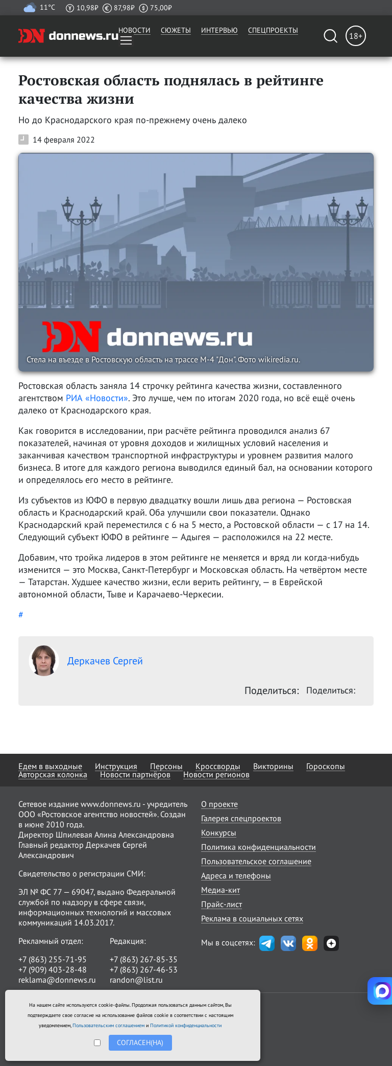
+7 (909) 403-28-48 (52, 969)
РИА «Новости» (97, 398)
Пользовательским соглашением (108, 1025)
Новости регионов (216, 774)
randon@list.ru (136, 980)
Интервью (219, 30)
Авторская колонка (52, 774)
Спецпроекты (273, 30)
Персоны (166, 766)
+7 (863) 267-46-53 (144, 969)
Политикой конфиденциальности (186, 1025)
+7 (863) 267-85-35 (144, 959)
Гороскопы (325, 766)
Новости (134, 30)
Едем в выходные (50, 766)
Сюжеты (176, 30)
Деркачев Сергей (86, 660)
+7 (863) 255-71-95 (52, 959)
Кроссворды (217, 766)
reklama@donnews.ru (57, 980)
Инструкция (116, 766)
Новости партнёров (135, 774)
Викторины (273, 766)
